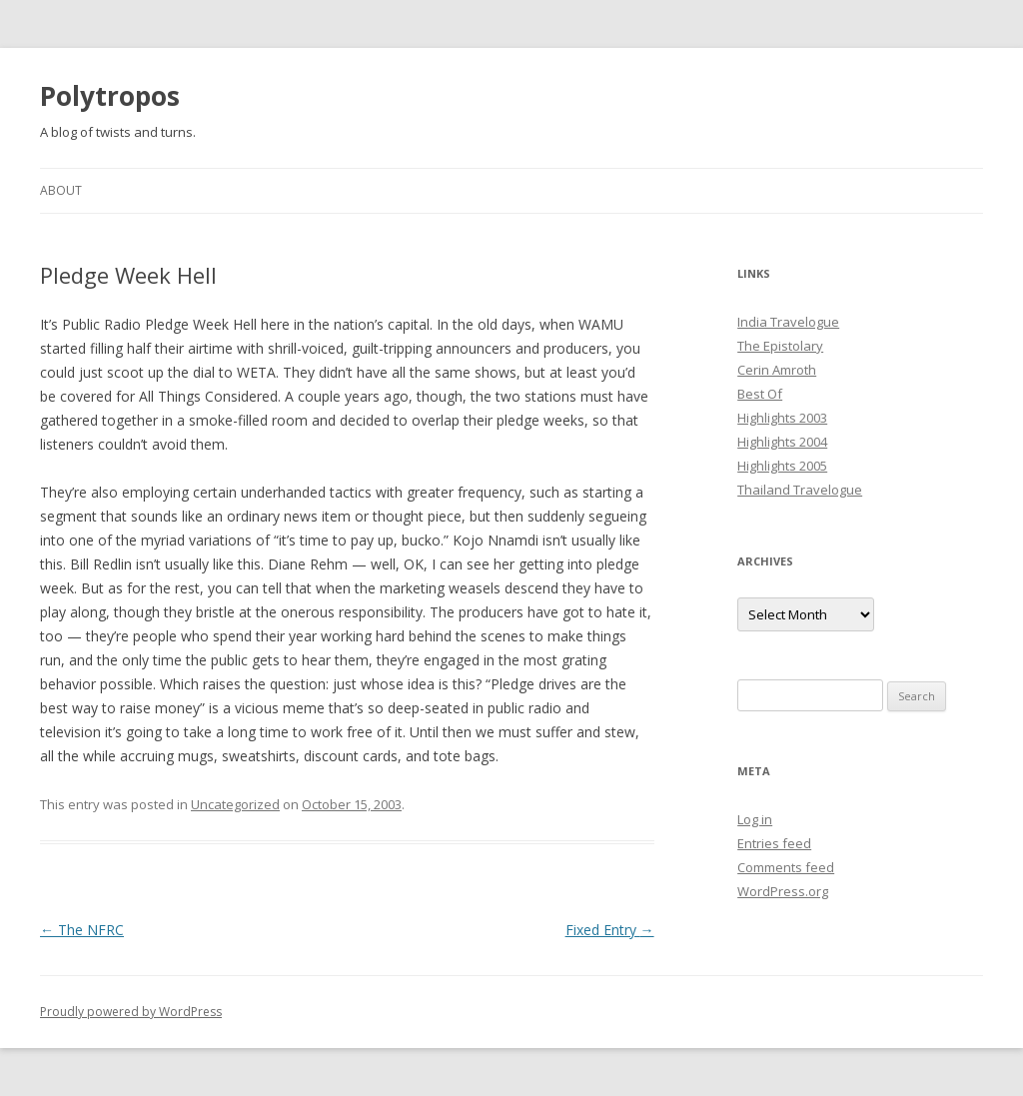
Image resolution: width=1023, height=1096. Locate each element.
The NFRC (82, 929)
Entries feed (774, 843)
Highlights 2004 (782, 442)
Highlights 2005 (782, 466)
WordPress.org (782, 891)
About (61, 190)
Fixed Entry (609, 929)
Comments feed (785, 867)
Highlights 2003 (782, 418)
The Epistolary (780, 346)
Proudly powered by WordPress (131, 1011)
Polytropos (110, 96)
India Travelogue (788, 322)
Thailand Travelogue (799, 490)
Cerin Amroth (776, 370)
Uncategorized (235, 804)
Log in (754, 819)
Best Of (759, 394)
